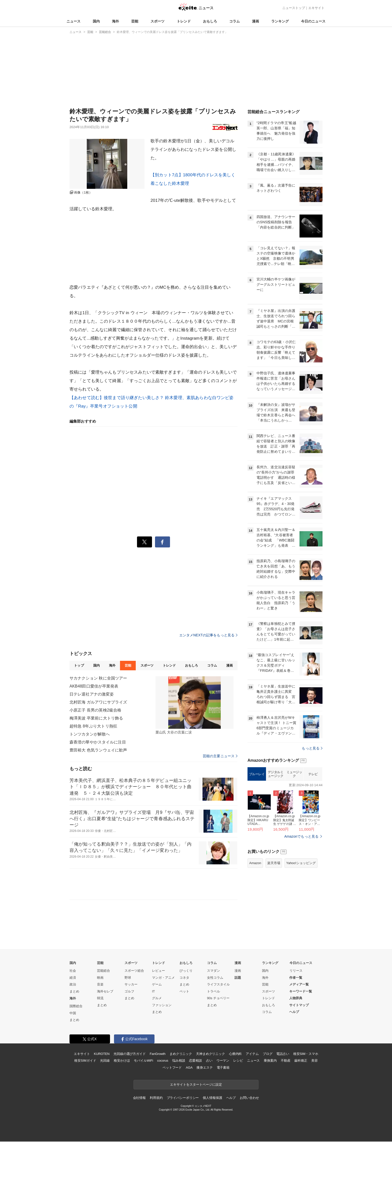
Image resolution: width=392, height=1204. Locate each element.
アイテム (252, 1054)
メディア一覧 (299, 984)
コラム (234, 21)
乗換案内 (270, 1060)
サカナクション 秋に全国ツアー (98, 678)
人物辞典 (295, 998)
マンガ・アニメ (163, 977)
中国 (73, 1013)
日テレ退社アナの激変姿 (92, 694)
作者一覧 (295, 977)
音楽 (100, 984)
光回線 (105, 1060)
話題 (237, 977)
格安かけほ (122, 1060)
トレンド (184, 21)
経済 (73, 977)
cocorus (162, 1060)
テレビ (313, 774)
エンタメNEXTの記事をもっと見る (208, 635)
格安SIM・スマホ (305, 1054)
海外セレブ (105, 991)
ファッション (162, 1005)
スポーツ (157, 21)
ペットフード (172, 1067)
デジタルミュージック (276, 774)
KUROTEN (102, 1054)
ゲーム (157, 984)
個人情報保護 (212, 1098)
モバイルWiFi (143, 1060)
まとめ (74, 991)
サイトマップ (299, 1005)
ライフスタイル (218, 984)
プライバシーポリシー (183, 1098)
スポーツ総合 (134, 970)
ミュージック (294, 774)
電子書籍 (223, 1067)
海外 (115, 21)
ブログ (267, 1054)
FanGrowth (158, 1054)
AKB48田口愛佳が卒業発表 (94, 686)
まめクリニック (181, 1054)
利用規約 (156, 1098)
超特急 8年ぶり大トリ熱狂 (93, 726)
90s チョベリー (218, 998)
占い (209, 1060)
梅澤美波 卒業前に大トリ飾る (96, 718)
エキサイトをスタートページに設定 (196, 1084)
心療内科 (235, 1054)
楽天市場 (273, 863)
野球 (127, 977)
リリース (296, 970)
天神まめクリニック (210, 1054)
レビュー (158, 970)
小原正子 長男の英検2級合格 (95, 710)
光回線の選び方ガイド (130, 1054)
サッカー (131, 984)
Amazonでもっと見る (301, 836)
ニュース (73, 21)
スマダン (213, 970)
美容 (314, 1060)
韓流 (100, 998)
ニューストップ (293, 8)
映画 (100, 977)
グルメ (157, 998)
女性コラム (215, 977)
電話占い (282, 1054)
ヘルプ (294, 1012)
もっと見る (312, 748)
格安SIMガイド (85, 1060)
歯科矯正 (300, 1060)
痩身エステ (204, 1067)
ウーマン (222, 1060)
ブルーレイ (257, 774)
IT (153, 991)
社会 (73, 970)
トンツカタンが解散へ (90, 734)
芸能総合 (103, 970)
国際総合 (76, 1006)
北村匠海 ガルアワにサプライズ (98, 702)
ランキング (280, 21)
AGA (189, 1067)
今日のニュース (313, 21)
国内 (96, 21)
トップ (79, 665)
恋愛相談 (195, 1060)
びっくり (186, 970)
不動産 (285, 1060)
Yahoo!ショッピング (301, 863)
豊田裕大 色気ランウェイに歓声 (98, 750)
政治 (73, 984)
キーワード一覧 (300, 991)
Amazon (255, 863)
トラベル (213, 991)
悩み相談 (178, 1060)
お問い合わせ (249, 1098)
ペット (184, 991)
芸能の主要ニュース (220, 756)
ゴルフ (129, 991)
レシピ (238, 1060)
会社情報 (139, 1098)
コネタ (184, 977)
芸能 (134, 21)
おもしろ (210, 21)
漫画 (255, 21)
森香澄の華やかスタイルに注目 (98, 742)
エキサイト (316, 8)
